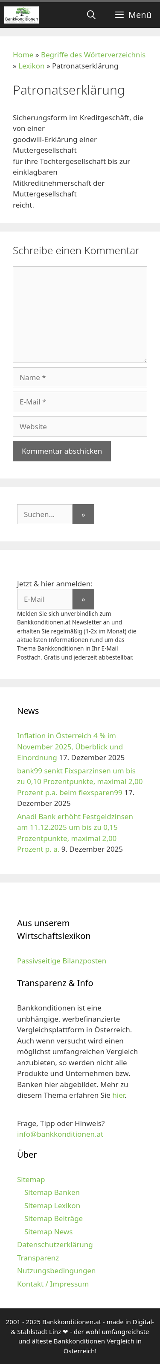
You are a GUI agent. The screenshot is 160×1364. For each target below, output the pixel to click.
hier (118, 1095)
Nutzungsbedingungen (56, 1270)
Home (23, 54)
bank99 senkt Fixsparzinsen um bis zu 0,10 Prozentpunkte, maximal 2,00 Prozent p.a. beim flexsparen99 (80, 781)
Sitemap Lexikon (52, 1205)
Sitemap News (48, 1231)
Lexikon (31, 66)
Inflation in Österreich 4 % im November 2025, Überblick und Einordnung (70, 746)
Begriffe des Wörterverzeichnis (93, 54)
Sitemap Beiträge (53, 1218)
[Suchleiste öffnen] (91, 15)
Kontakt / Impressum (53, 1284)
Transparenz (38, 1258)
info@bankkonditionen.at (60, 1134)
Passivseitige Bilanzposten (61, 961)
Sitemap (31, 1179)
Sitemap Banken (52, 1192)
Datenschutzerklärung (55, 1244)
